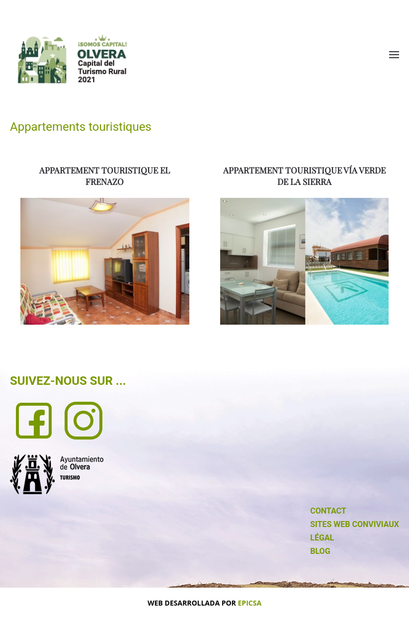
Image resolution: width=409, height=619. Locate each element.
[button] (394, 55)
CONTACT (328, 511)
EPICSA (250, 603)
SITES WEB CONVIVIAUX (354, 524)
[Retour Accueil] (72, 59)
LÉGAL (322, 537)
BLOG (320, 551)
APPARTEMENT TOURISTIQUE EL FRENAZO (104, 176)
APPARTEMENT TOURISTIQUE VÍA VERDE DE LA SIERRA (304, 176)
